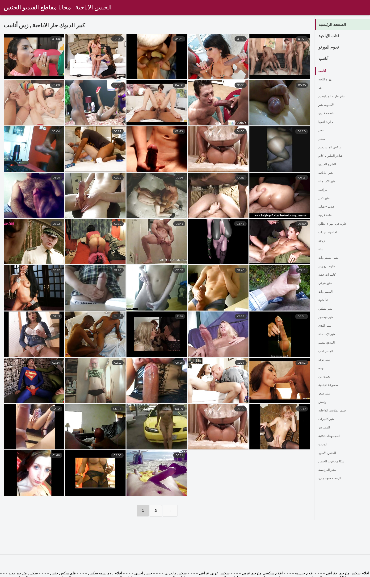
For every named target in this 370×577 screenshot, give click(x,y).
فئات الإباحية (332, 36)
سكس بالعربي (175, 573)
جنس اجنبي (142, 573)
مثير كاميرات (328, 419)
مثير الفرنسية (329, 470)
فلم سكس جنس (63, 573)
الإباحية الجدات (329, 232)
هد (320, 88)
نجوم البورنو (331, 47)
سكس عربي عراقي (214, 573)
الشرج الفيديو (328, 164)
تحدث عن (325, 377)
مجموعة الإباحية (330, 385)
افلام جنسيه (304, 573)
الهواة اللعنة (327, 80)
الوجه (322, 368)
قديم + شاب (327, 207)
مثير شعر (325, 394)
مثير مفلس (327, 309)
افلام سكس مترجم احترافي (347, 573)
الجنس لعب (327, 351)
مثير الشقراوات (330, 258)
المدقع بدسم (328, 343)
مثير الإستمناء (329, 334)
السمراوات (326, 292)
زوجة (322, 241)
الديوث (323, 445)
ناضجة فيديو (327, 114)
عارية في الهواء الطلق (335, 224)
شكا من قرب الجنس (334, 462)
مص (321, 131)
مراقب (323, 190)
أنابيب (325, 59)
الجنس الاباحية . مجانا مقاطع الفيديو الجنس (58, 8)
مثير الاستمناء (329, 181)
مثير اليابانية (327, 173)
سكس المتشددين (331, 147)
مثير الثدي (326, 326)
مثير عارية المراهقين (334, 97)
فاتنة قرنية (326, 215)
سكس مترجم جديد (23, 573)
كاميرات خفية (329, 275)
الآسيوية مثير (328, 105)
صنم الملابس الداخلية (334, 411)
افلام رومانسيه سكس (104, 573)
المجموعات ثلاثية (331, 436)
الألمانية (324, 300)
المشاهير (325, 428)
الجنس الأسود (328, 453)
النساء (323, 249)
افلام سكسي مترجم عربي (262, 573)
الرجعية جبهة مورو (332, 479)
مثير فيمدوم (327, 317)
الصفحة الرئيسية (336, 25)
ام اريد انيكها (327, 122)
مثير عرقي (326, 283)
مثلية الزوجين (329, 266)
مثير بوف (325, 360)
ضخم (322, 139)
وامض (323, 402)
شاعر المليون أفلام (333, 156)
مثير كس (325, 198)
